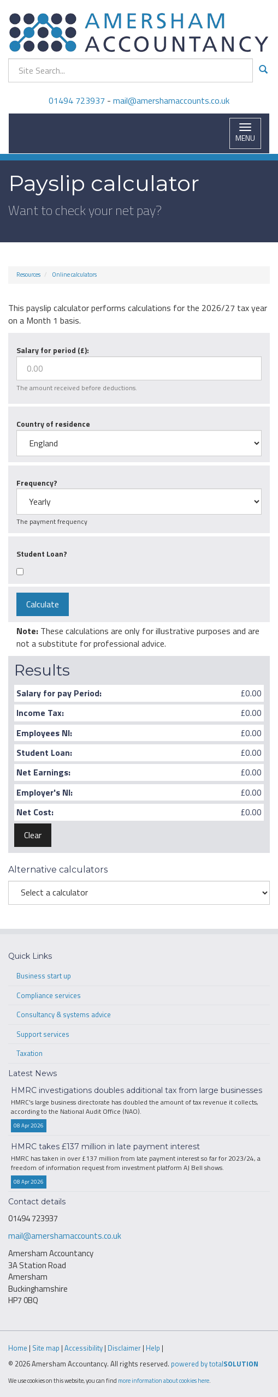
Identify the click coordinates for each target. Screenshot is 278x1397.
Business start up (43, 975)
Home (17, 1347)
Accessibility (83, 1347)
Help (153, 1347)
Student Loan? (41, 553)
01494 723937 (77, 100)
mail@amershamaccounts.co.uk (171, 100)
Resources (28, 274)
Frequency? (36, 482)
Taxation (29, 1053)
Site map (46, 1347)
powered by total (214, 1363)
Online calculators (74, 274)
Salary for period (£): (52, 350)
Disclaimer (124, 1347)
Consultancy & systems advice (63, 1014)
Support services (42, 1034)
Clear (33, 834)
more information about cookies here (163, 1380)
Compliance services (48, 995)
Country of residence (53, 423)
